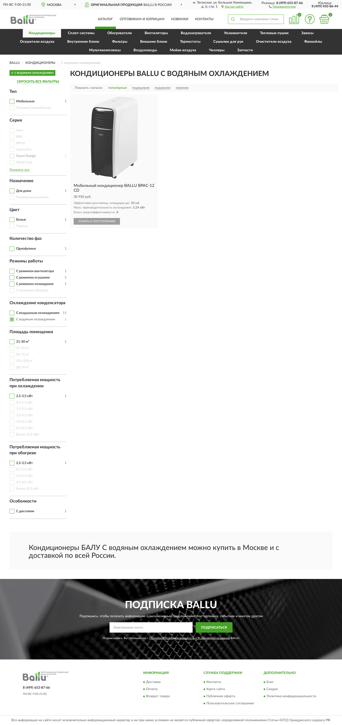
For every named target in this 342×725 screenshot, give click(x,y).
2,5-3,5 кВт (24, 396)
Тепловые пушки (274, 33)
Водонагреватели (196, 33)
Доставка (153, 682)
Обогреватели (119, 33)
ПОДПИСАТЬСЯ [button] (214, 627)
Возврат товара (158, 696)
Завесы (307, 33)
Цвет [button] (14, 210)
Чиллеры (216, 50)
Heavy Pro (23, 149)
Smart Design (26, 156)
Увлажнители (235, 33)
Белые (21, 219)
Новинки (179, 19)
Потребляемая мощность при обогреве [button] (35, 450)
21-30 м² (22, 341)
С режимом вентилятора (35, 271)
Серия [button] (16, 120)
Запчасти (245, 50)
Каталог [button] (105, 19)
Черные (22, 226)
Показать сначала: (89, 88)
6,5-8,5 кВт (24, 428)
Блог (270, 682)
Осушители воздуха (37, 41)
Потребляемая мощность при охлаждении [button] (35, 383)
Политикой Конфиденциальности (172, 638)
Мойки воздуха (183, 50)
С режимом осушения (33, 277)
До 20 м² (22, 367)
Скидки (272, 689)
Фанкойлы (313, 41)
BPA (19, 136)
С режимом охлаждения (34, 284)
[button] (282, 6)
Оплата (151, 689)
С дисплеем (25, 511)
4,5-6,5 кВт (24, 421)
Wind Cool (24, 162)
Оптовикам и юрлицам (142, 19)
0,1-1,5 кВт (24, 402)
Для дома (23, 191)
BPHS (20, 143)
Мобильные (25, 101)
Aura (19, 130)
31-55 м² (22, 348)
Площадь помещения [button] (31, 332)
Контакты (204, 19)
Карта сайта (215, 689)
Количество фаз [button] (26, 239)
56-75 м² (22, 354)
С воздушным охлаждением (37, 313)
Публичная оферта (220, 696)
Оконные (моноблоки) (33, 107)
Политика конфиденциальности (291, 696)
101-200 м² (24, 361)
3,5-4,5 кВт (24, 415)
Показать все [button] (19, 170)
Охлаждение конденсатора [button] (37, 303)
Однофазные (26, 248)
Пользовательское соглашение (230, 703)
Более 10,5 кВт (27, 434)
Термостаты (190, 41)
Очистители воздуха (273, 41)
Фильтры (119, 41)
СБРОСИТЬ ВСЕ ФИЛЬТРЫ (38, 81)
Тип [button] (13, 92)
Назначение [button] (21, 181)
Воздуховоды (145, 50)
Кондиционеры (42, 33)
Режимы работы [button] (26, 261)
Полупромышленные (32, 197)
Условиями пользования (214, 638)
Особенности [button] (23, 501)
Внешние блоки (153, 41)
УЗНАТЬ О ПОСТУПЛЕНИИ (96, 221)
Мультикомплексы (105, 50)
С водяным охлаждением (35, 319)
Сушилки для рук (228, 41)
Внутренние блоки (83, 41)
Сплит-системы (81, 33)
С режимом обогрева (32, 290)
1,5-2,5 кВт (24, 409)
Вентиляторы (156, 33)
